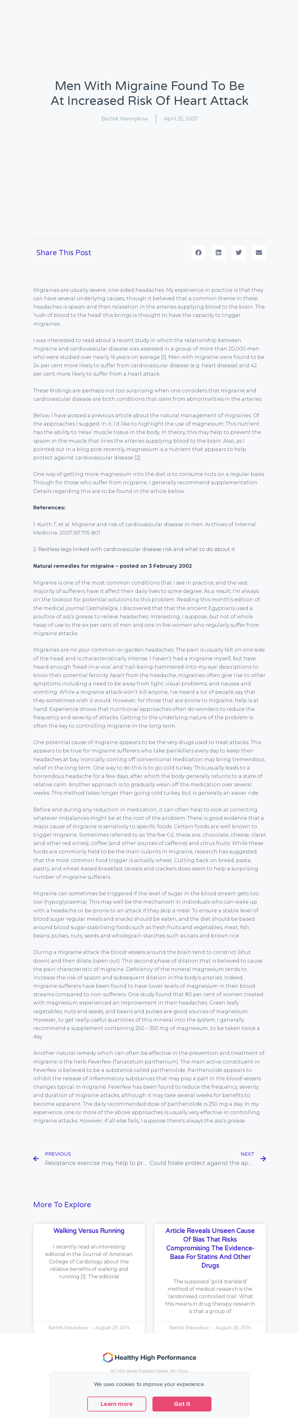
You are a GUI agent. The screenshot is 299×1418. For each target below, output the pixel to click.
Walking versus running (89, 1231)
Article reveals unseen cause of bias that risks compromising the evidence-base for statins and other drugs (210, 1248)
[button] (199, 253)
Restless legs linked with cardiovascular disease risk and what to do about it (136, 549)
